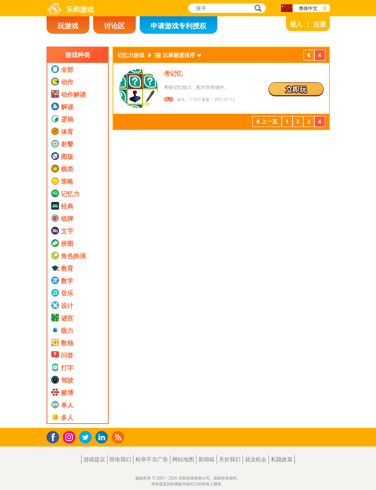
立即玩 (296, 89)
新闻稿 (206, 459)
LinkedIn (103, 437)
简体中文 (308, 8)
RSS (119, 437)
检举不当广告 (151, 459)
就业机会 (256, 459)
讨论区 (114, 25)
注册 (320, 24)
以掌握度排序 (179, 55)
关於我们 (230, 459)
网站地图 (183, 459)
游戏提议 (94, 459)
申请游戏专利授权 (178, 25)
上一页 (309, 56)
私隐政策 (282, 459)
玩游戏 (67, 25)
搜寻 (257, 9)
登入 (296, 24)
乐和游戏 (80, 9)
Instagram (70, 436)
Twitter (87, 437)
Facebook (55, 436)
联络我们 (120, 459)
